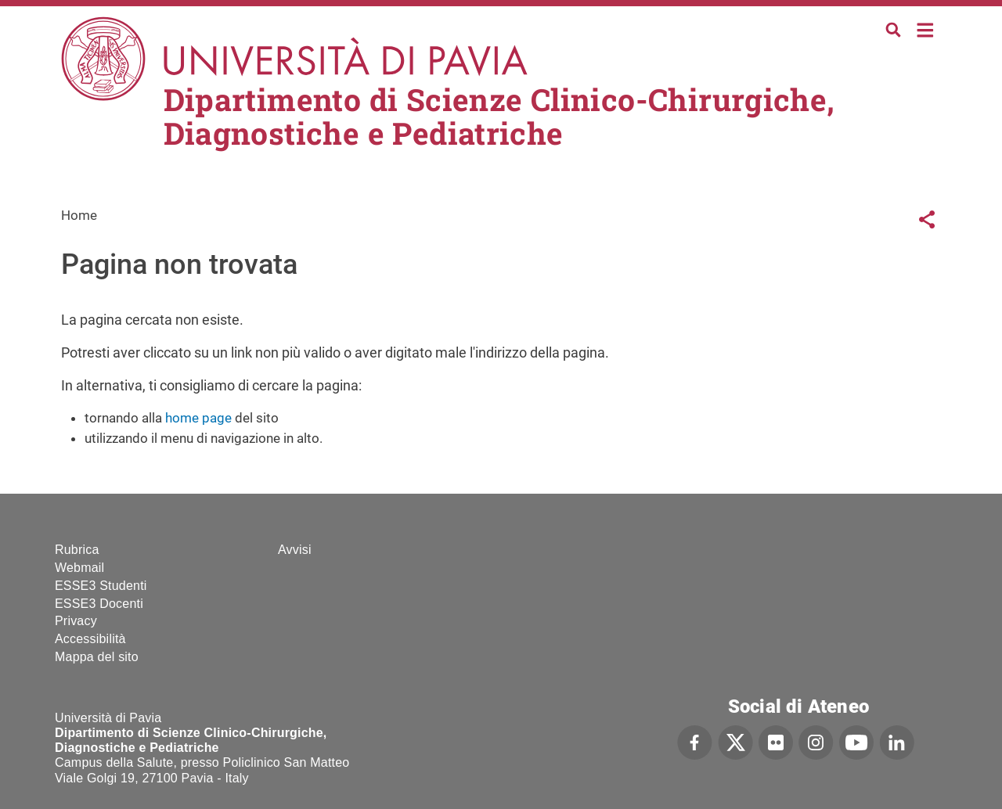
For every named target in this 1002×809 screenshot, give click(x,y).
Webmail (79, 567)
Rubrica (77, 549)
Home (925, 28)
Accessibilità (90, 638)
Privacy (76, 620)
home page (198, 418)
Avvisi (295, 549)
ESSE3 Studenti (101, 585)
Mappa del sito (97, 656)
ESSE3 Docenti (99, 603)
